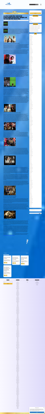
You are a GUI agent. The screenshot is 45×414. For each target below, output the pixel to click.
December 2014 (17, 356)
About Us (14, 4)
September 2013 (31, 155)
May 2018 (30, 82)
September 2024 (31, 44)
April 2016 (18, 340)
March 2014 (31, 147)
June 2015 (18, 350)
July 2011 (30, 189)
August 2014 (31, 141)
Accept (37, 412)
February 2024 (17, 292)
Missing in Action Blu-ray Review (7, 258)
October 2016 (31, 107)
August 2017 (18, 325)
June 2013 (31, 159)
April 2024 (18, 290)
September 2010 (31, 202)
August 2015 (31, 125)
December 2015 (31, 120)
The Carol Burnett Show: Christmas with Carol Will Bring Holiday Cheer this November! (7, 269)
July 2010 (30, 205)
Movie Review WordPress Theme (19, 413)
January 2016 (18, 343)
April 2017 (31, 99)
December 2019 (31, 57)
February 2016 (31, 117)
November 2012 (31, 168)
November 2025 (31, 36)
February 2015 (31, 133)
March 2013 (31, 163)
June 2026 (31, 35)
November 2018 (31, 74)
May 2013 (18, 374)
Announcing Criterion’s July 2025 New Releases (34, 29)
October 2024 (31, 43)
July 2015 (17, 349)
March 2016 (31, 116)
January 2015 (31, 134)
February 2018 (31, 86)
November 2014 (31, 137)
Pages (12, 4)
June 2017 (18, 327)
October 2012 (18, 381)
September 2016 (31, 108)
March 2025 (31, 40)
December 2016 (31, 104)
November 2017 (31, 90)
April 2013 (18, 375)
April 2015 (31, 130)
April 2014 (31, 146)
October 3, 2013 (6, 272)
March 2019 (31, 69)
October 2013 (31, 154)
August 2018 (31, 78)
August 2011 (31, 188)
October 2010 (31, 201)
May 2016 (30, 113)
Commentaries (27, 242)
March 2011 (31, 194)
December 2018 (31, 73)
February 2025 (17, 286)
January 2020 (31, 56)
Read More (5, 262)
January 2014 (31, 150)
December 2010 (31, 198)
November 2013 (17, 368)
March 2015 (18, 353)
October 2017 (31, 91)
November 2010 (17, 403)
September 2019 (31, 61)
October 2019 (31, 60)
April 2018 (31, 83)
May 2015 (30, 129)
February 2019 (31, 70)
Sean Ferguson (9, 20)
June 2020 (18, 296)
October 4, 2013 (5, 20)
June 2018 (18, 315)
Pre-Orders (31, 21)
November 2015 (31, 121)
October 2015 (18, 346)
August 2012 (31, 172)
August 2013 (18, 371)
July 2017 (30, 95)
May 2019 (30, 66)
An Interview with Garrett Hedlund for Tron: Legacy (15, 258)
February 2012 (31, 180)
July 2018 (17, 314)
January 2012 (31, 181)
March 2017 (31, 100)
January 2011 (31, 197)
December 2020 (31, 52)
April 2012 (31, 177)
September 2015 (31, 124)
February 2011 (17, 400)
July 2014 (30, 142)
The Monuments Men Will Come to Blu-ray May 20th (24, 258)
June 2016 (31, 112)
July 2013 (17, 372)
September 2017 (17, 324)
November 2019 (17, 299)
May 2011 (17, 397)
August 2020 (31, 53)
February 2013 (31, 164)
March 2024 (31, 48)
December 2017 (17, 321)
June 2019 (31, 65)
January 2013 (18, 378)
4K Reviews (31, 17)
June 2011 (18, 396)
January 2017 (31, 103)
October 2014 (31, 138)
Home (10, 4)
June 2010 (31, 206)
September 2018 (31, 77)
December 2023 (17, 293)
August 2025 (31, 39)
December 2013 (31, 151)
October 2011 (31, 185)
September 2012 (31, 171)
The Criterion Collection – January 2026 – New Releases (35, 28)
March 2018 (18, 318)
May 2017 (18, 328)
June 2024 (18, 289)
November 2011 (31, 184)
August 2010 (18, 406)
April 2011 (31, 193)
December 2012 (31, 167)
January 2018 (31, 87)
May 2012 (30, 176)
